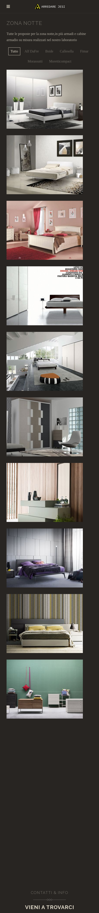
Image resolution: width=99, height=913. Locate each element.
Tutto (14, 51)
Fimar (84, 51)
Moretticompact (60, 61)
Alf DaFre (32, 51)
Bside (49, 51)
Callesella (66, 51)
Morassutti (35, 61)
